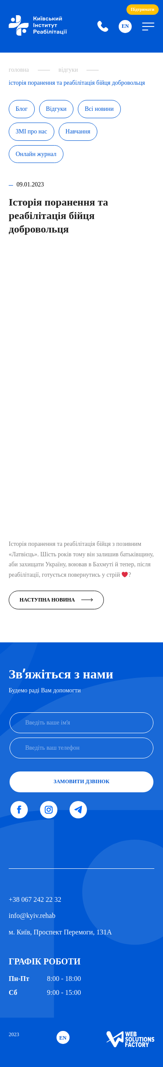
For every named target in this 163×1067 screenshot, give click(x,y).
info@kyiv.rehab (32, 915)
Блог (22, 109)
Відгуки (56, 109)
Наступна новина (56, 600)
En (125, 26)
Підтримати (142, 9)
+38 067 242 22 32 (35, 899)
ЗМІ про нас (31, 131)
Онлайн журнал (36, 154)
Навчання (78, 131)
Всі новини (99, 109)
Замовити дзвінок (81, 781)
